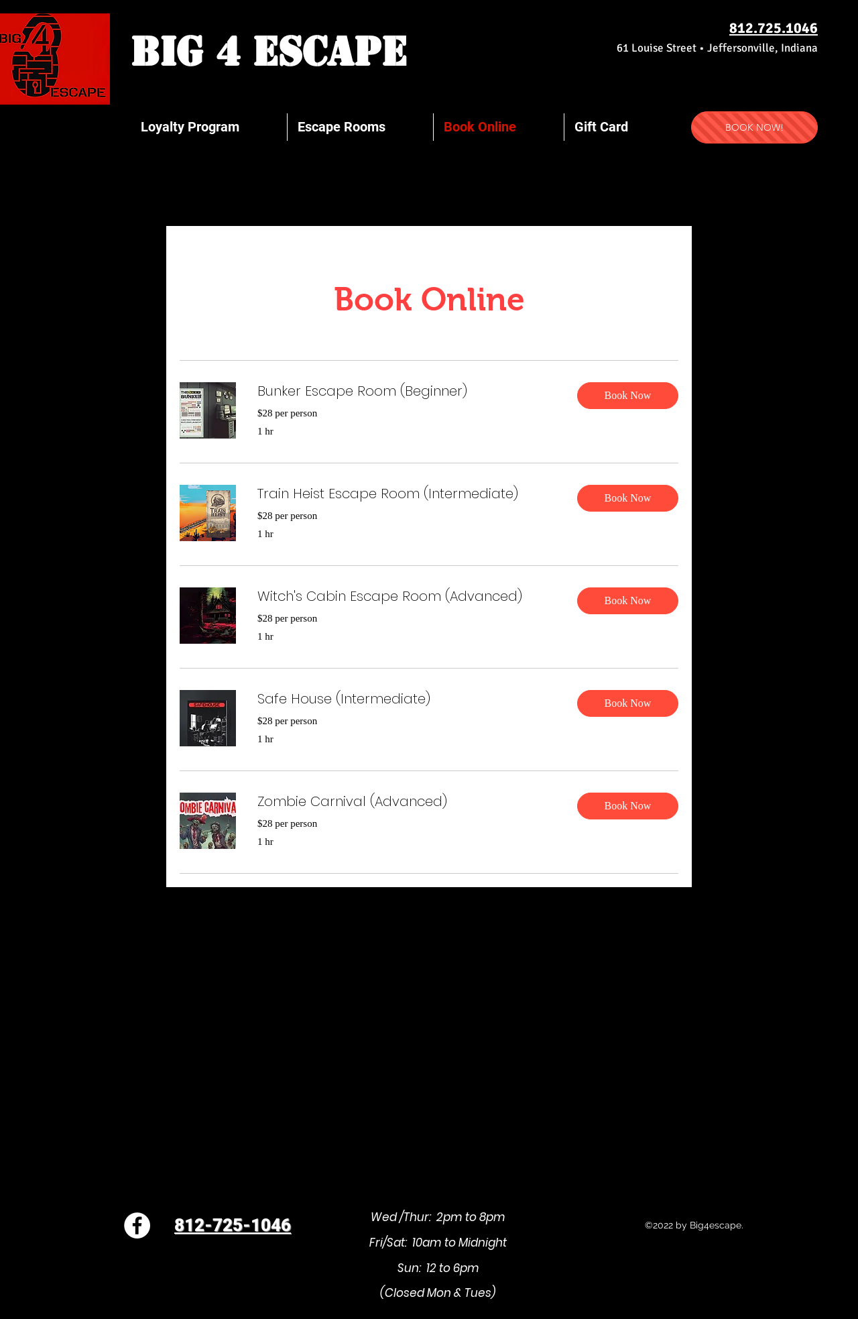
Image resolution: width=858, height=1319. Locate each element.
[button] (627, 395)
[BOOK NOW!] (754, 127)
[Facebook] (137, 1225)
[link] (406, 391)
